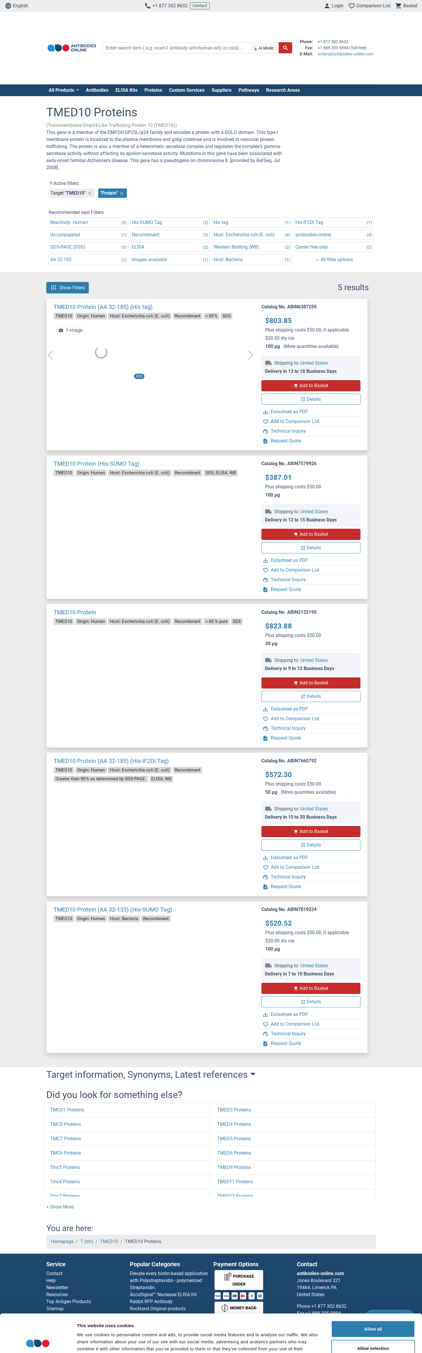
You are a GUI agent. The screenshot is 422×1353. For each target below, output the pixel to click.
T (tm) (86, 1241)
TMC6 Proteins (65, 1153)
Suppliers (222, 90)
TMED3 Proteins (234, 1110)
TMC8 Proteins (65, 1124)
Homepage (62, 1241)
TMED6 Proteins (234, 1153)
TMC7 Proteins (65, 1138)
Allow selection (373, 1310)
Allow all (373, 1290)
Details (311, 399)
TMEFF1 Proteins (235, 1181)
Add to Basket (311, 385)
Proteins (153, 90)
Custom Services (187, 90)
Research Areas (283, 90)
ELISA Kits (126, 90)
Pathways (249, 90)
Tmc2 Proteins (65, 1196)
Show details (307, 1341)
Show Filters (67, 287)
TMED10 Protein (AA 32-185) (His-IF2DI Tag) (111, 760)
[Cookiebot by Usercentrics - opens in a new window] (38, 1341)
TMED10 (109, 1241)
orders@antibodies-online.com (345, 54)
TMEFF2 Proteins (235, 1196)
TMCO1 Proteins (67, 1110)
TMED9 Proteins (234, 1167)
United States (314, 363)
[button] (60, 1207)
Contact (200, 5)
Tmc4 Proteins (65, 1181)
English (16, 5)
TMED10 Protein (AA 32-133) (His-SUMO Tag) (113, 909)
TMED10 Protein (75, 612)
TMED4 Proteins (234, 1124)
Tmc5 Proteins (65, 1167)
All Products (62, 90)
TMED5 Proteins (234, 1138)
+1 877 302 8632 (166, 5)
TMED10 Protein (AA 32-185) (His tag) (103, 306)
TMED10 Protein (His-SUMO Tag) (96, 463)
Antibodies (97, 90)
